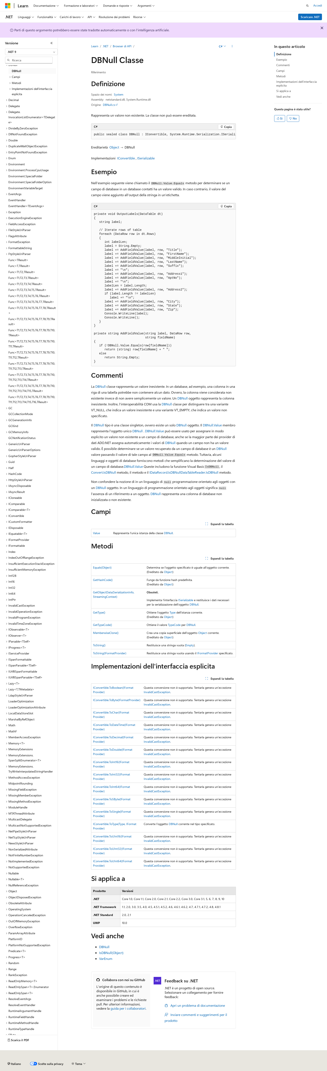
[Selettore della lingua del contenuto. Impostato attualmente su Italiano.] (14, 1052)
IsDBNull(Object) (111, 952)
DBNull (100, 386)
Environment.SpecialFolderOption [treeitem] (30, 182)
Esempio (281, 60)
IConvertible (126, 158)
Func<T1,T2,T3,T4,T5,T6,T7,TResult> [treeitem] (31, 302)
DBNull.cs (109, 105)
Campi (280, 71)
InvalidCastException (157, 692)
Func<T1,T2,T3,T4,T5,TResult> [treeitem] (27, 290)
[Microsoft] (8, 5)
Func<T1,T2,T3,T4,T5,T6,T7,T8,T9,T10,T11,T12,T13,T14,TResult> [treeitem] (31, 377)
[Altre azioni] (232, 46)
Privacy (161, 1062)
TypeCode (174, 625)
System (118, 94)
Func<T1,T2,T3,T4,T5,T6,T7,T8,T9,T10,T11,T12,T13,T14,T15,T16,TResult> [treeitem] (31, 399)
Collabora (145, 1062)
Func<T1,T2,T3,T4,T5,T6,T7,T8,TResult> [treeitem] (32, 310)
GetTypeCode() (102, 625)
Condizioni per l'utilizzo (248, 1062)
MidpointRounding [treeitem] (20, 783)
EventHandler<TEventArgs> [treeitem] (26, 206)
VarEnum (105, 958)
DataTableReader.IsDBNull (199, 472)
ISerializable (146, 158)
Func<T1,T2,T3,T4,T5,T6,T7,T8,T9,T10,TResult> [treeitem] (31, 332)
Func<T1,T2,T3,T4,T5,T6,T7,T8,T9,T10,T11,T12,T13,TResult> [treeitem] (31, 366)
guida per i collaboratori (128, 1008)
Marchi (295, 1062)
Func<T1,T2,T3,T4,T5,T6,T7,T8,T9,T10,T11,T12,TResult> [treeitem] (31, 355)
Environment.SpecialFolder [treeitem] (25, 176)
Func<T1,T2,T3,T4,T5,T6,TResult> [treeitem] (29, 296)
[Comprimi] (51, 43)
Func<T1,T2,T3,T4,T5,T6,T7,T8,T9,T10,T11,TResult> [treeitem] (31, 343)
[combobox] (31, 52)
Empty (190, 645)
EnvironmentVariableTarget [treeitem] (25, 188)
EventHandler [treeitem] (17, 200)
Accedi (317, 5)
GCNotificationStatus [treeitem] (22, 438)
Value (96, 533)
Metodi (281, 76)
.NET (105, 46)
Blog (128, 1062)
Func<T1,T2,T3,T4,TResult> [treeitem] (25, 284)
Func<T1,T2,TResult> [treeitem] (21, 272)
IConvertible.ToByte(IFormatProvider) (116, 700)
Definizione (283, 54)
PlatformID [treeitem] (15, 939)
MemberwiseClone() (105, 633)
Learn (94, 46)
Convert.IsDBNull (103, 472)
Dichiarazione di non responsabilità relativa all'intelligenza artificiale (48, 1062)
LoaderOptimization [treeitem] (21, 701)
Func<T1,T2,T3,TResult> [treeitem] (23, 278)
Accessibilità (275, 1062)
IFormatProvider (207, 653)
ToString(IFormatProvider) (109, 653)
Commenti (283, 65)
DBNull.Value (212, 425)
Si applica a (283, 91)
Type (172, 612)
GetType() (99, 612)
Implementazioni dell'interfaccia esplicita (296, 83)
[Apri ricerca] (307, 5)
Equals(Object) (102, 567)
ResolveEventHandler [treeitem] (21, 1005)
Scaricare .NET (310, 17)
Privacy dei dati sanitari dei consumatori (199, 1062)
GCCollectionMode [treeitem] (20, 414)
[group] (163, 134)
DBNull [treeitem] (16, 71)
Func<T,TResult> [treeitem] (19, 266)
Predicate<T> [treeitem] (17, 951)
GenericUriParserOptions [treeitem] (24, 450)
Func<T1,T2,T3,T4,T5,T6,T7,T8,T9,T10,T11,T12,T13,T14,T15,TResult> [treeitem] (31, 388)
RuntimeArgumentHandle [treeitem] (24, 1011)
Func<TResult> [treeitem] (18, 260)
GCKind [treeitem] (13, 426)
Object (114, 147)
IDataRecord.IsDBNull (165, 472)
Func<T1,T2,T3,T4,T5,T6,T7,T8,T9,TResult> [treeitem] (31, 321)
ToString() (99, 645)
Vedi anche (283, 97)
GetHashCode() (103, 580)
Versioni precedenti (108, 1062)
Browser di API (122, 46)
